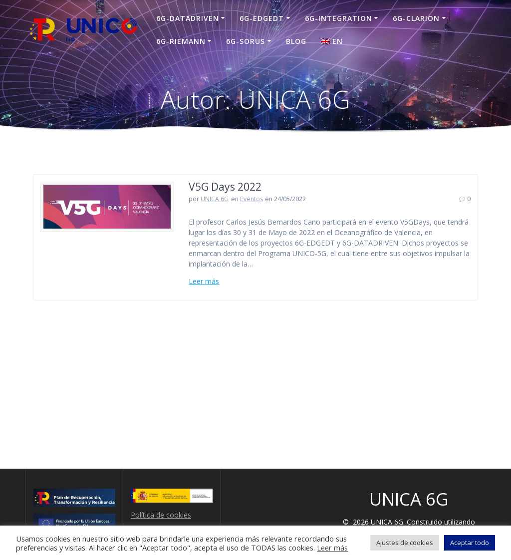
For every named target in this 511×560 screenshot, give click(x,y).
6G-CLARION (416, 18)
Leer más (204, 281)
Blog (296, 41)
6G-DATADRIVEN (187, 18)
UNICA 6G (215, 199)
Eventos (251, 199)
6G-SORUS (245, 41)
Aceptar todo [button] (469, 542)
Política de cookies (161, 515)
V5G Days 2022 (225, 187)
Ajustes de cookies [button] (404, 542)
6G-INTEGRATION (338, 18)
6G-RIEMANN (181, 41)
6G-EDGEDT (262, 18)
